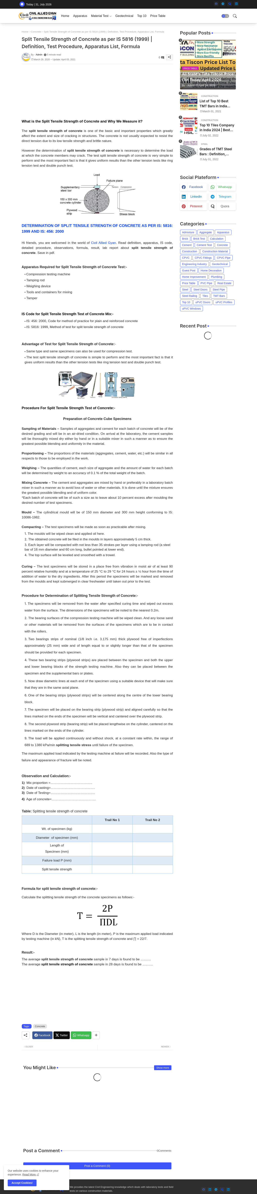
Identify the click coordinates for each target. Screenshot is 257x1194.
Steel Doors (200, 289)
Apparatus (80, 16)
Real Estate (224, 283)
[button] (225, 16)
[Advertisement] (97, 91)
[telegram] (222, 3)
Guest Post (188, 270)
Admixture (188, 232)
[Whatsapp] (81, 1035)
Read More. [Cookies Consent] (29, 1174)
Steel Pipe (219, 289)
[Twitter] (61, 1035)
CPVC (186, 257)
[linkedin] (236, 3)
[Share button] (96, 1035)
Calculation (216, 238)
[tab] (65, 16)
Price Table (157, 16)
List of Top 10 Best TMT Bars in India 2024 (214, 104)
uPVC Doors (202, 302)
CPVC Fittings (203, 257)
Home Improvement (194, 276)
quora (225, 206)
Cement (187, 245)
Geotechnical (124, 16)
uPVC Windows (191, 308)
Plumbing (216, 276)
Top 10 (141, 16)
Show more (162, 1067)
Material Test (99, 16)
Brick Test (199, 238)
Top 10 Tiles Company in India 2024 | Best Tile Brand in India (217, 128)
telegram (225, 196)
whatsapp (225, 187)
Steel (185, 289)
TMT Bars (219, 295)
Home (65, 16)
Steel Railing (189, 295)
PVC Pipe (206, 283)
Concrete (36, 31)
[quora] (229, 3)
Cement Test (204, 245)
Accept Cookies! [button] (22, 1182)
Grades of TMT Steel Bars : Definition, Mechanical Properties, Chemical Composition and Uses (217, 152)
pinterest (196, 206)
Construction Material (215, 251)
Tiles (205, 295)
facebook (196, 187)
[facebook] (216, 3)
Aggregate (205, 232)
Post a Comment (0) (97, 1165)
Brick (185, 238)
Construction (189, 251)
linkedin (196, 196)
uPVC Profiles (223, 302)
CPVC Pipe (223, 257)
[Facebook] (42, 1035)
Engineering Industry (194, 264)
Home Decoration (211, 270)
